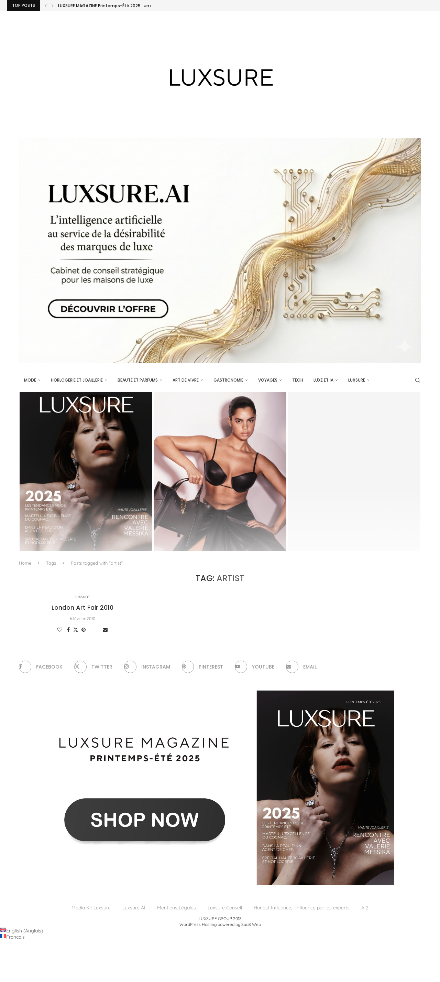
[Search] (417, 380)
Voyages (267, 380)
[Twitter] (93, 667)
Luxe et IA (323, 380)
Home (25, 563)
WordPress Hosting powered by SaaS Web (220, 924)
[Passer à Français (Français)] (12, 937)
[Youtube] (255, 667)
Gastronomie (228, 380)
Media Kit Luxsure (91, 908)
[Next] (52, 5)
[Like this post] (59, 630)
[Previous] (45, 5)
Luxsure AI (133, 908)
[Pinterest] (202, 667)
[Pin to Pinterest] (83, 630)
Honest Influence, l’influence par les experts (302, 908)
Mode (30, 380)
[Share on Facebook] (68, 630)
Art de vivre (186, 380)
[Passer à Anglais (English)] (21, 931)
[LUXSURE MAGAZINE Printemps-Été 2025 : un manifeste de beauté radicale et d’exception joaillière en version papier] (86, 471)
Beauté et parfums (138, 380)
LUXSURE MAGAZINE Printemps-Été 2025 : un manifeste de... (120, 6)
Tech (297, 380)
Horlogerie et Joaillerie (77, 380)
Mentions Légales (176, 908)
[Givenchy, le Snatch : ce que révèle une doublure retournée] (220, 471)
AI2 (364, 908)
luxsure (356, 380)
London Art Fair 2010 (82, 607)
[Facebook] (41, 667)
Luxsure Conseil (225, 908)
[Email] (301, 667)
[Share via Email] (105, 630)
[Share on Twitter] (75, 630)
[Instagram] (147, 667)
